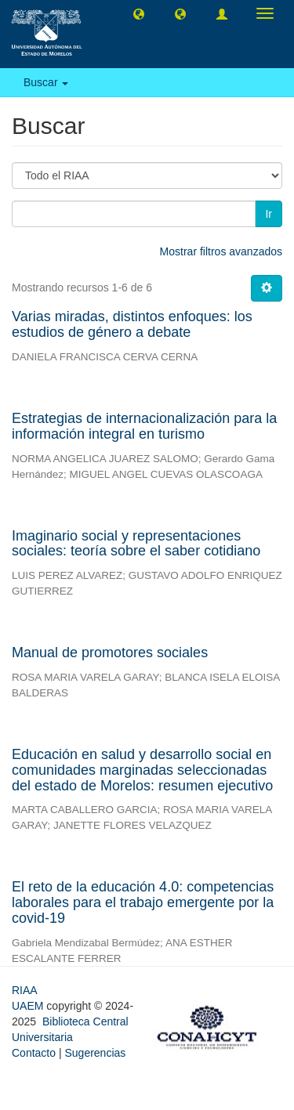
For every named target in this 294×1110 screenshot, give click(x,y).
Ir (268, 214)
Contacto (34, 1053)
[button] (139, 13)
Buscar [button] (46, 82)
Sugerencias (94, 1053)
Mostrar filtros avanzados (221, 251)
